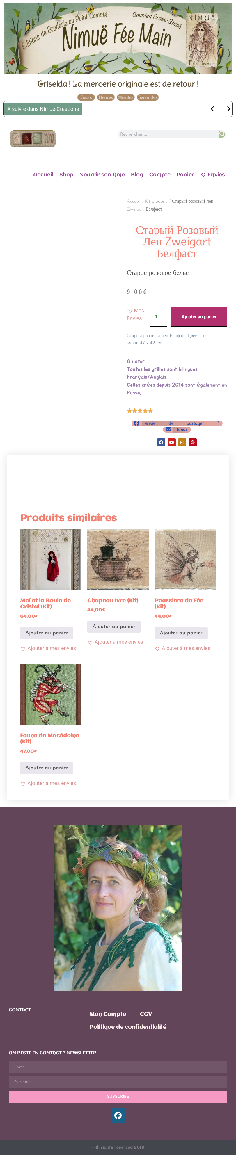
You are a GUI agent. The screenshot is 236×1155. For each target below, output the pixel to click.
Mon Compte (107, 1014)
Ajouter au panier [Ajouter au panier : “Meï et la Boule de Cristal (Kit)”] (46, 633)
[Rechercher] (222, 134)
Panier (185, 174)
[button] (138, 314)
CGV (146, 1014)
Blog (137, 174)
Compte (160, 174)
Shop (66, 174)
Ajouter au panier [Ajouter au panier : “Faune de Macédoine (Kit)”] (46, 768)
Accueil (43, 174)
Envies (212, 174)
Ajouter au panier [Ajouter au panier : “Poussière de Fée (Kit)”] (181, 633)
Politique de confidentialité (128, 1027)
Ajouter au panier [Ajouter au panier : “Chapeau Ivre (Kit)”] (114, 626)
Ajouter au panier (199, 316)
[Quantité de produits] (158, 317)
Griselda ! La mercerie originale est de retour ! (118, 84)
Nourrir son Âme (102, 174)
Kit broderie (156, 201)
